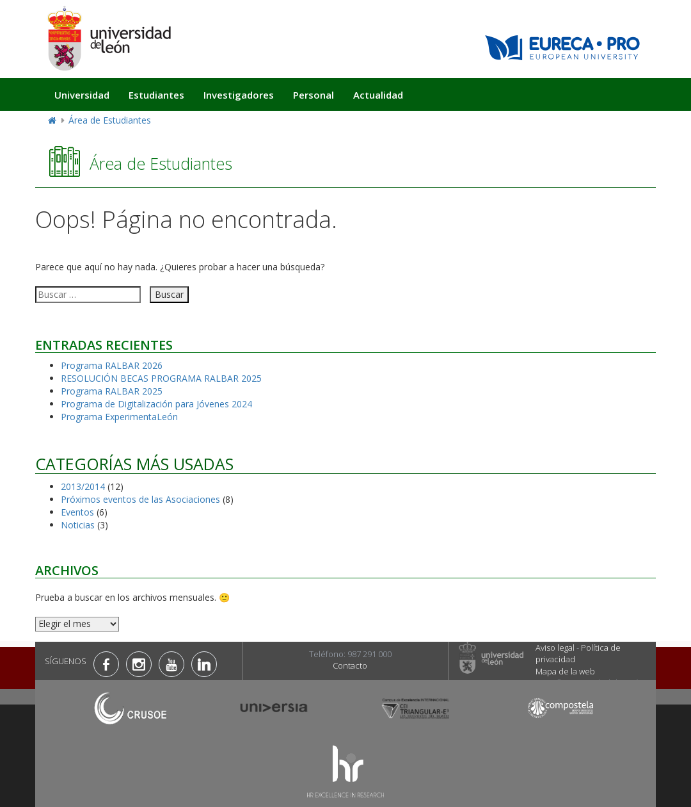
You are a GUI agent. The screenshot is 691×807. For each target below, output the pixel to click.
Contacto (350, 665)
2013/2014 (83, 486)
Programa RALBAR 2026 (112, 365)
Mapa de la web (565, 671)
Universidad (81, 94)
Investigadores (238, 94)
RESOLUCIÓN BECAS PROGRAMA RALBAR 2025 (161, 378)
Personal (313, 94)
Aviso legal (555, 647)
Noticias (78, 525)
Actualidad (378, 94)
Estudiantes (156, 94)
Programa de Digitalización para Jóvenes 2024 (156, 404)
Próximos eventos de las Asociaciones (140, 499)
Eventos (77, 512)
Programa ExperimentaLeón (119, 417)
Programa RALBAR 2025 (112, 391)
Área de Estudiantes (109, 120)
